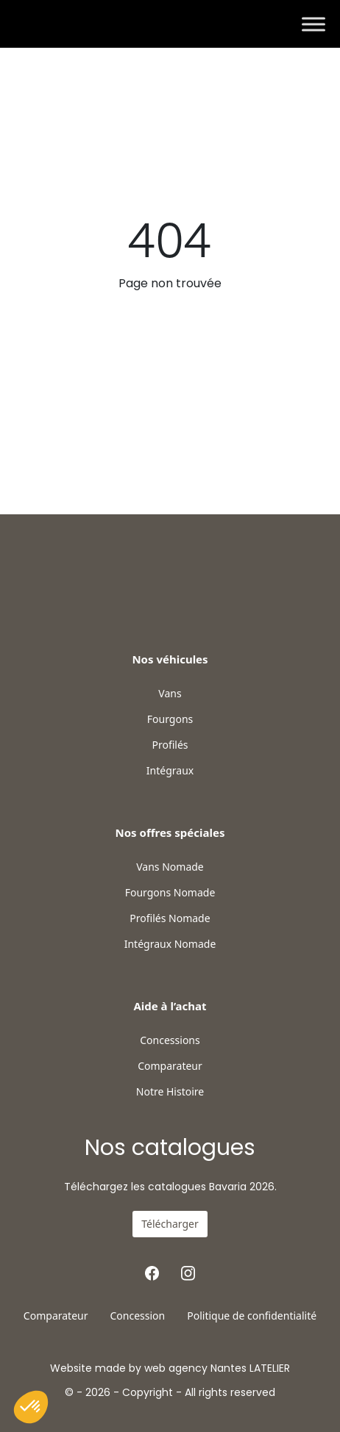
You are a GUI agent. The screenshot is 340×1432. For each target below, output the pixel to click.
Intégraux (170, 770)
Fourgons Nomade (170, 892)
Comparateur (170, 1066)
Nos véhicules (170, 659)
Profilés (170, 745)
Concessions (169, 1040)
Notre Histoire (170, 1091)
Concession (137, 1316)
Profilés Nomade (170, 918)
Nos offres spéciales (170, 832)
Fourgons (170, 719)
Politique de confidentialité (251, 1316)
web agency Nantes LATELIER (217, 1368)
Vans (169, 693)
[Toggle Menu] (313, 24)
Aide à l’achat (169, 1006)
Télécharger (169, 1224)
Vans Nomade (170, 867)
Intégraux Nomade (170, 944)
